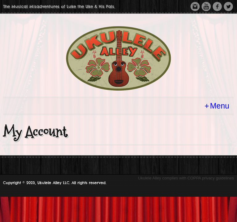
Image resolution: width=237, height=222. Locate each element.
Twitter (228, 6)
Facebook (217, 6)
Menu (219, 105)
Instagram (195, 6)
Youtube (206, 6)
